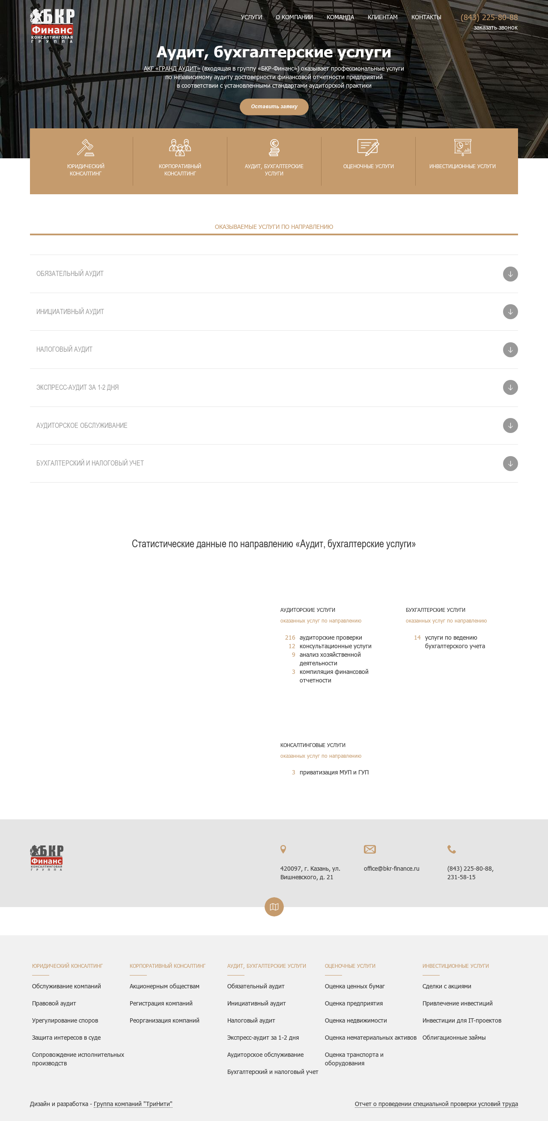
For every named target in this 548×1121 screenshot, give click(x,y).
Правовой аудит (54, 1003)
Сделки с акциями (447, 986)
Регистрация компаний (161, 1003)
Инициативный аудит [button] (70, 311)
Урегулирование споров (65, 1020)
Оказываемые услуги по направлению (274, 226)
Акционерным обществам (165, 986)
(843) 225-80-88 (489, 17)
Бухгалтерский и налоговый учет (273, 1071)
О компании (294, 17)
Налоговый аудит (251, 1020)
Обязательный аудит (256, 986)
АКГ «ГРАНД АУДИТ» (172, 68)
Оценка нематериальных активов (371, 1037)
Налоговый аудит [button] (64, 349)
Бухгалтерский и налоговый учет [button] (90, 463)
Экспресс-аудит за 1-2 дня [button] (77, 387)
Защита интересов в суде (66, 1037)
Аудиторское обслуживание (265, 1054)
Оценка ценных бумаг (355, 986)
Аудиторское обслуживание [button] (82, 425)
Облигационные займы (454, 1037)
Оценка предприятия (354, 1003)
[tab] (274, 274)
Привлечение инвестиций (458, 1003)
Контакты (426, 17)
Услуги (251, 17)
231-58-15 (461, 877)
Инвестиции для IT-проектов (462, 1020)
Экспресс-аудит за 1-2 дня (263, 1037)
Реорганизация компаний (165, 1020)
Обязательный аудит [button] (70, 273)
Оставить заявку (274, 107)
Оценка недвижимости (356, 1020)
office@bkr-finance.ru (392, 868)
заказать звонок (496, 27)
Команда (340, 17)
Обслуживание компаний (66, 986)
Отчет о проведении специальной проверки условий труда (436, 1103)
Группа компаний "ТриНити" (133, 1103)
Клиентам (383, 17)
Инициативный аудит (256, 1003)
